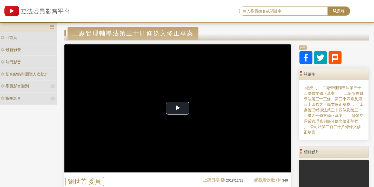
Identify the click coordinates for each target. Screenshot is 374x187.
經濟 (309, 87)
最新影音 (11, 50)
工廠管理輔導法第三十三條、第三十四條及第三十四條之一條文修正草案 (333, 99)
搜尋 (339, 11)
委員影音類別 (15, 86)
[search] (283, 11)
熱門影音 (11, 62)
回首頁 (9, 37)
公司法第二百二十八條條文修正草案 (332, 129)
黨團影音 (11, 98)
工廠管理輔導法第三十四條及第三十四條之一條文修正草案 (333, 110)
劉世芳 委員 (84, 181)
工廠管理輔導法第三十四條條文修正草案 (332, 90)
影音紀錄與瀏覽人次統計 (24, 74)
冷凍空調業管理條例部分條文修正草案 (333, 118)
